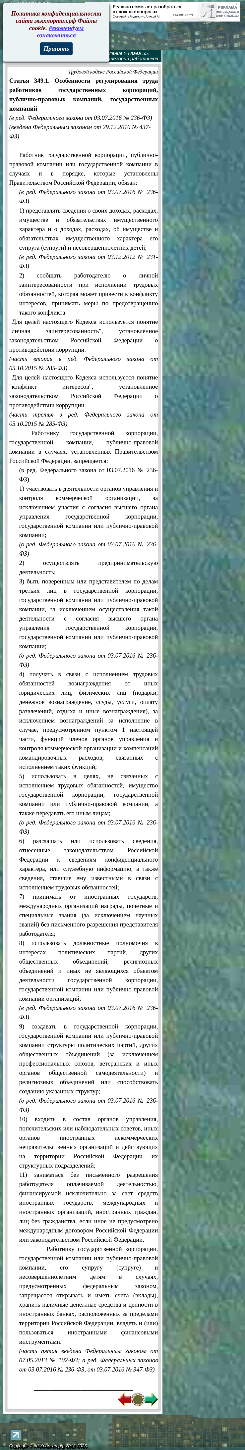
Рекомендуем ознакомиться (60, 32)
